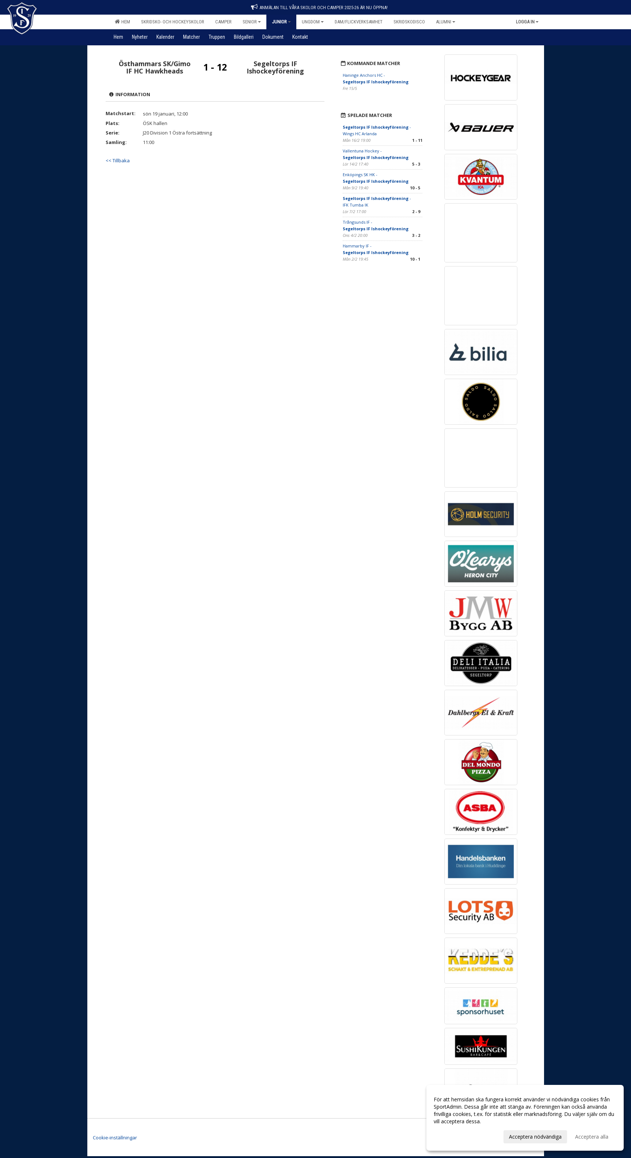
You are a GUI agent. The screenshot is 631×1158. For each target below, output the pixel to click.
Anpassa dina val (453, 1135)
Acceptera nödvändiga (535, 1136)
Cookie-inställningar (115, 1137)
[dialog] (525, 1118)
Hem (122, 21)
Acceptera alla (591, 1136)
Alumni (445, 21)
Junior (281, 21)
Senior (252, 21)
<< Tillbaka (118, 160)
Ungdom (313, 21)
